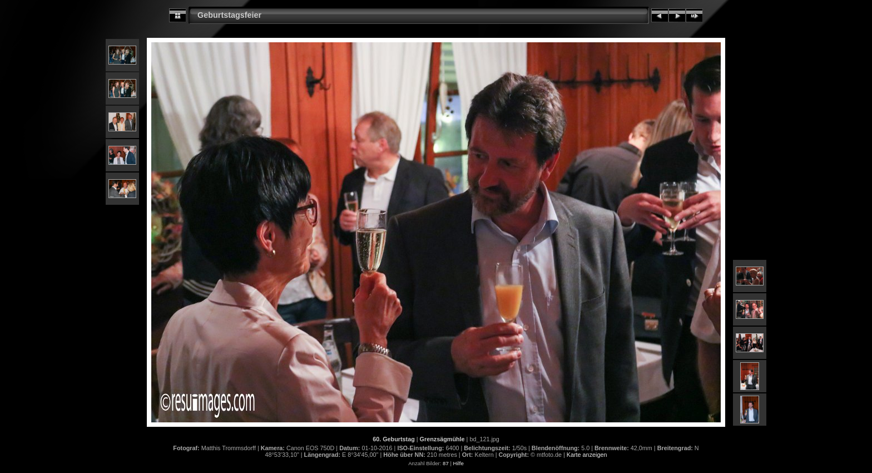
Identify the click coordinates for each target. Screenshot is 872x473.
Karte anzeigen (587, 454)
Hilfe (458, 463)
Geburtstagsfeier (229, 15)
